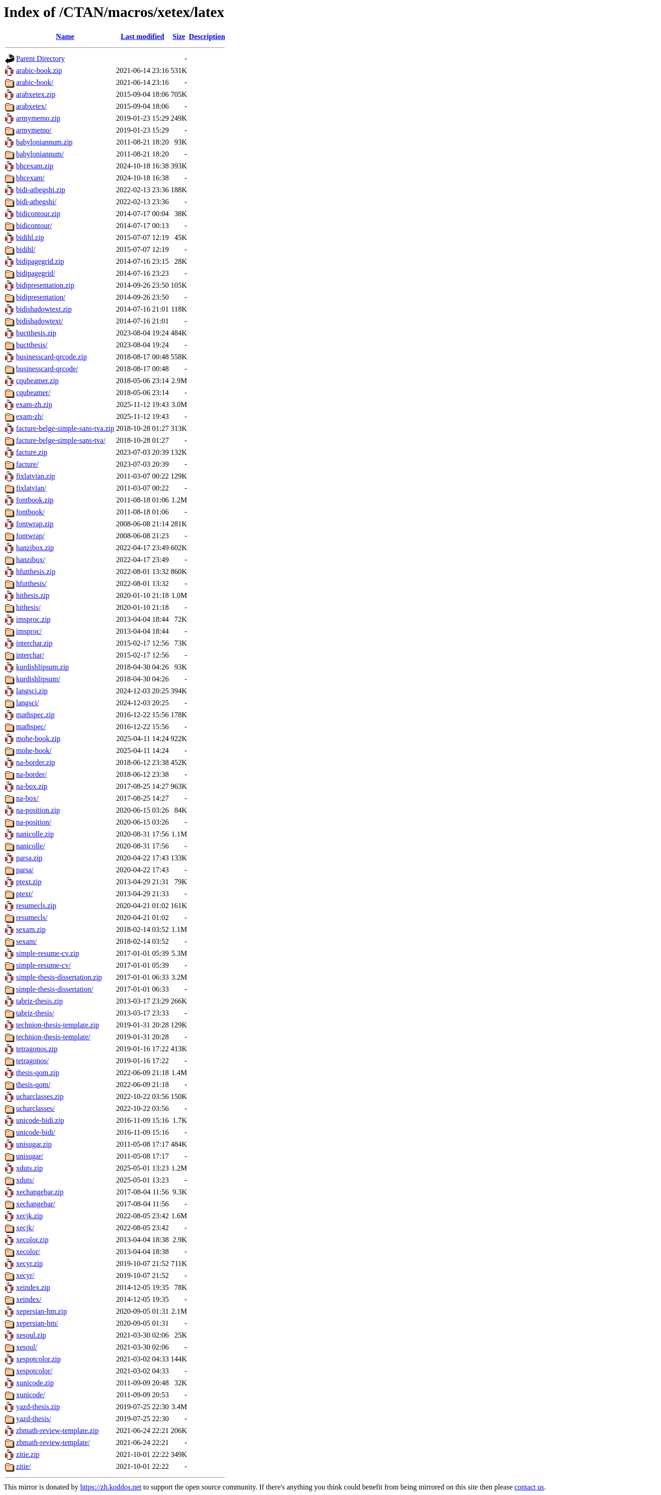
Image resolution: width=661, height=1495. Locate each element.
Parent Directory (40, 58)
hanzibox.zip (35, 548)
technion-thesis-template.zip (57, 1025)
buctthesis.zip (36, 333)
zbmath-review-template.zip (57, 1430)
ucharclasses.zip (40, 1096)
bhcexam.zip (34, 166)
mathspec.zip (35, 715)
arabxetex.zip (36, 94)
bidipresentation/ (41, 297)
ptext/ (24, 894)
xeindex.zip (33, 1287)
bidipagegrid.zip (40, 261)
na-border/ (31, 774)
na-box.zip (31, 786)
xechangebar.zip (40, 1192)
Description (207, 36)
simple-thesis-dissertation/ (54, 989)
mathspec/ (31, 727)
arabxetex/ (31, 106)
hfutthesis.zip (36, 571)
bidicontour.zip (38, 214)
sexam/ (26, 941)
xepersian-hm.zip (41, 1311)
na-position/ (33, 822)
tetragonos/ (32, 1061)
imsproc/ (29, 631)
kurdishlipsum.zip (42, 667)
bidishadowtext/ (39, 321)
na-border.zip (35, 762)
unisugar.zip (34, 1144)
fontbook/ (30, 512)
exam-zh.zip (34, 404)
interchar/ (30, 655)
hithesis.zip (32, 595)
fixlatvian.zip (35, 476)
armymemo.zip (38, 118)
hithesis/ (28, 607)
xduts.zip (29, 1168)
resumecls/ (31, 917)
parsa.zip (29, 858)
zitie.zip (27, 1454)
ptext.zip (29, 882)
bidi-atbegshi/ (36, 202)
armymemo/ (33, 130)
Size (179, 36)
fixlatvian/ (31, 488)
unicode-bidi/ (35, 1132)
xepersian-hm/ (37, 1323)
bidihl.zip (30, 237)
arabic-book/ (34, 82)
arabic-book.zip (39, 70)
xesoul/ (26, 1347)
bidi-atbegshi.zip (40, 190)
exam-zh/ (30, 416)
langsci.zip (32, 691)
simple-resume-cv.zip (47, 953)
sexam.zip (30, 929)
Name (65, 36)
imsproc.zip (33, 619)
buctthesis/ (31, 345)
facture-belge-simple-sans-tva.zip (65, 428)
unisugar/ (30, 1156)
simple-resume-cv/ (43, 965)
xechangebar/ (35, 1204)
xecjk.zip (29, 1216)
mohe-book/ (33, 750)
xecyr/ (25, 1275)
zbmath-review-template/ (53, 1442)
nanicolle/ (30, 846)
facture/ (27, 464)
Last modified (142, 36)
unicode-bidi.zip (40, 1120)
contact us (529, 1487)
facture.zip (31, 452)
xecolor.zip (32, 1240)
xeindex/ (28, 1299)
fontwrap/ (30, 536)
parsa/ (25, 870)
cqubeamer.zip (37, 381)
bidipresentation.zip (45, 285)
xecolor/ (28, 1251)
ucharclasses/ (35, 1108)
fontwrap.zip (34, 524)
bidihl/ (25, 249)
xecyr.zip (29, 1263)
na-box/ (27, 798)
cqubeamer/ (33, 392)
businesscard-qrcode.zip (51, 357)
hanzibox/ (30, 559)
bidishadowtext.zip (44, 309)
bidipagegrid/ (35, 273)
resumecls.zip (36, 905)
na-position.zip (38, 810)
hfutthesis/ (31, 583)
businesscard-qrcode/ (47, 369)
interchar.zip (34, 643)
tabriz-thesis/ (35, 1013)
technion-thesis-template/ (53, 1037)
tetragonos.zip (36, 1049)
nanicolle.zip (35, 834)
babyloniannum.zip (44, 142)
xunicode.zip (35, 1383)
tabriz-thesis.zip (39, 1001)
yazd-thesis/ (33, 1418)
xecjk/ (25, 1228)
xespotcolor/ (34, 1371)
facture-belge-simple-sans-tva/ (61, 440)
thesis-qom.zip (37, 1073)
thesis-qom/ (33, 1084)
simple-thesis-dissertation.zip (59, 977)
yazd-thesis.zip (38, 1407)
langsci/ (27, 703)
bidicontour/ (34, 225)
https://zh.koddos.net (110, 1487)
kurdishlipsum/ (38, 679)
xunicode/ (30, 1395)
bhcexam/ (30, 178)
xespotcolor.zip (38, 1359)
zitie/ (23, 1466)
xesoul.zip (31, 1335)
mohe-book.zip (38, 738)
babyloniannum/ (40, 154)
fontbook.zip (34, 500)
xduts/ (25, 1180)
